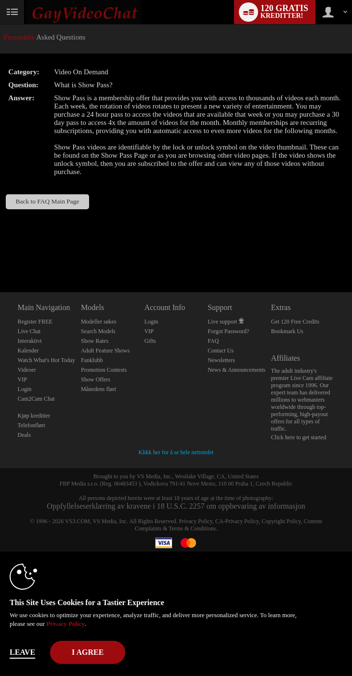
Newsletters (221, 360)
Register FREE (35, 321)
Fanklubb (92, 360)
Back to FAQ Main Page (47, 201)
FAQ (213, 341)
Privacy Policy (196, 521)
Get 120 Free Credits (295, 321)
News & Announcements (236, 369)
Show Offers (95, 379)
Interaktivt (30, 341)
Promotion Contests (104, 369)
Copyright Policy (281, 521)
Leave (22, 652)
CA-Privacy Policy (237, 521)
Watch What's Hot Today (47, 360)
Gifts (150, 341)
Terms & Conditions (192, 528)
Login (25, 389)
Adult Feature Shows (105, 350)
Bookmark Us (287, 331)
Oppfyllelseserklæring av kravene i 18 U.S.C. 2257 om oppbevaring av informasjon (176, 506)
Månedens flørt (98, 389)
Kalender (28, 350)
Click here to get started (298, 437)
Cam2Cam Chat (36, 398)
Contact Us (221, 350)
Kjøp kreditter (34, 415)
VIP (22, 379)
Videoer (27, 369)
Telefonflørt (31, 425)
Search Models (98, 331)
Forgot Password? (228, 331)
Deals (24, 435)
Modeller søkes (99, 321)
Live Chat (29, 331)
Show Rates (94, 341)
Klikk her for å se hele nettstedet (176, 452)
